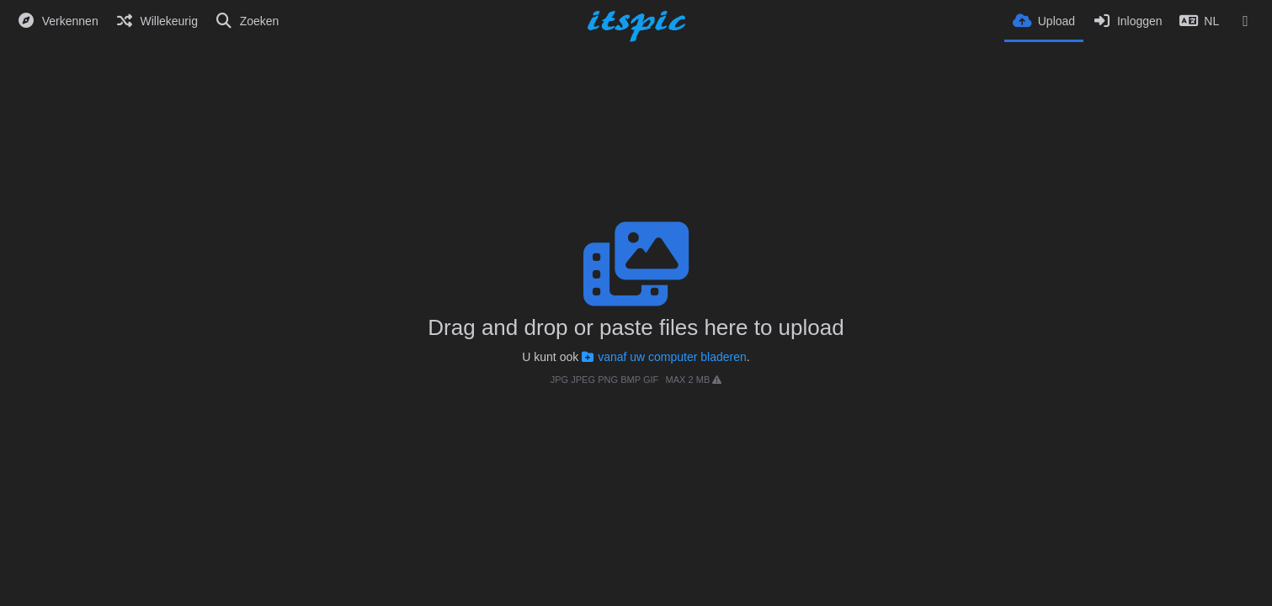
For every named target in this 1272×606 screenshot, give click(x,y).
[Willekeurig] (156, 21)
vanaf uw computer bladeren (664, 357)
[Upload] (1044, 20)
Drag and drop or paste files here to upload (636, 327)
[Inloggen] (1127, 21)
